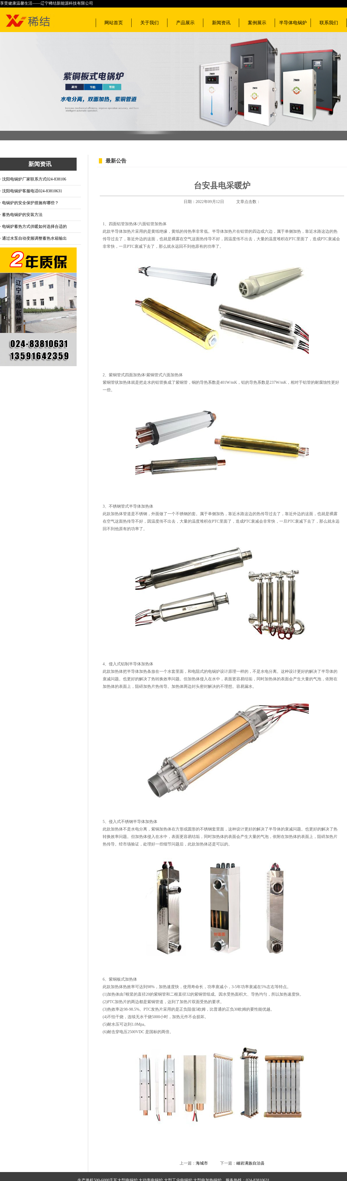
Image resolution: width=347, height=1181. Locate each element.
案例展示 (257, 22)
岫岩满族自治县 (250, 1163)
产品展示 (185, 22)
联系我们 (329, 22)
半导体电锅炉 (293, 22)
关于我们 (149, 22)
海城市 (202, 1163)
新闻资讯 (221, 22)
